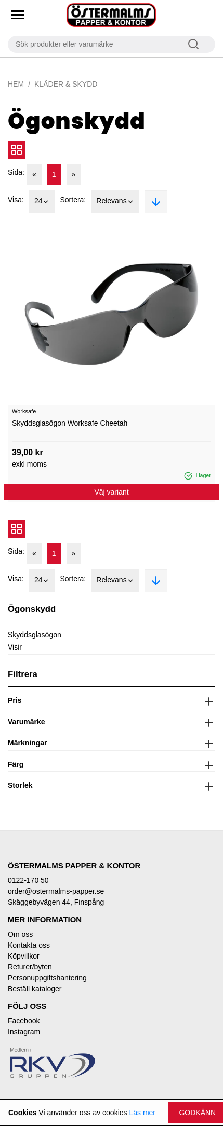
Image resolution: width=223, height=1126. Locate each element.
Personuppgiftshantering (47, 978)
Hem (16, 84)
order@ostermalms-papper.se (56, 891)
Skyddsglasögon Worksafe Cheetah (69, 423)
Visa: (16, 199)
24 (42, 201)
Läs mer (142, 1112)
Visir (15, 647)
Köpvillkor (24, 956)
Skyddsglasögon (34, 634)
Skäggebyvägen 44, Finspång (56, 902)
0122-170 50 (28, 880)
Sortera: (73, 199)
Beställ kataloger (35, 988)
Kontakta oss (29, 945)
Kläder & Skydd (65, 84)
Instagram (24, 1032)
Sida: (16, 172)
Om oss (20, 934)
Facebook (24, 1021)
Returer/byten (30, 967)
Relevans (115, 201)
